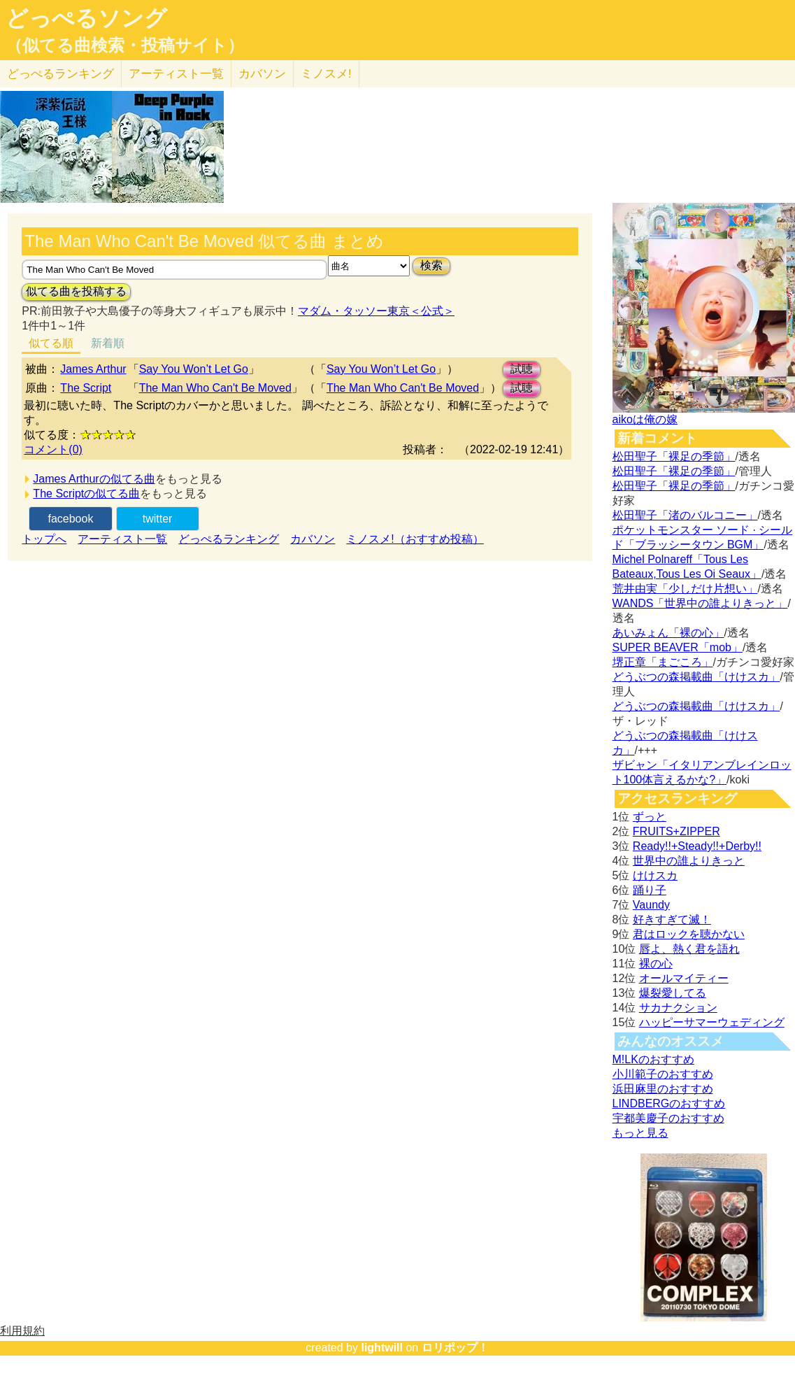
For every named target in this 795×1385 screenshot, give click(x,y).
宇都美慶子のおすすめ (668, 1118)
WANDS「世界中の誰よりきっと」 (700, 603)
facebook (70, 519)
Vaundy (651, 905)
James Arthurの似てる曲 (94, 479)
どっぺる (60, 73)
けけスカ (655, 875)
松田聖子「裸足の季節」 (674, 456)
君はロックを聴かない (689, 934)
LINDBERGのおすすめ (669, 1103)
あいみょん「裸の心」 (668, 633)
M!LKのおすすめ (653, 1059)
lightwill (382, 1348)
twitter (158, 519)
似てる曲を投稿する (76, 291)
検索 (431, 265)
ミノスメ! (326, 73)
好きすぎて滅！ (672, 919)
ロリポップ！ (455, 1348)
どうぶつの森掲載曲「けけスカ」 (696, 677)
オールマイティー (684, 978)
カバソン (262, 73)
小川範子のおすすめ (663, 1074)
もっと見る (640, 1133)
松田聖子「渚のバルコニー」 (685, 515)
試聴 (521, 369)
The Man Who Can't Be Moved (215, 388)
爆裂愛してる (672, 993)
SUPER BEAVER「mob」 (678, 647)
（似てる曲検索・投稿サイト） (125, 45)
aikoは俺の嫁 (645, 419)
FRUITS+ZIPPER (676, 831)
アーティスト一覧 (122, 539)
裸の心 (656, 964)
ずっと (649, 817)
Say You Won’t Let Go (193, 369)
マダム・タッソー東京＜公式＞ (376, 311)
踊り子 (649, 890)
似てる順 (51, 343)
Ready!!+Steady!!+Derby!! (697, 846)
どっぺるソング (86, 18)
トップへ (44, 539)
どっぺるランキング (228, 539)
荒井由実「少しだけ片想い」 (685, 589)
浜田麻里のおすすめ (663, 1089)
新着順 (107, 343)
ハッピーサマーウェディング (712, 1022)
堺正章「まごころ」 (663, 662)
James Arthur (93, 369)
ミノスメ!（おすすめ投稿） (414, 539)
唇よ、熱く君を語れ (689, 949)
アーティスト (176, 73)
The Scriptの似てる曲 (86, 493)
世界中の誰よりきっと (689, 861)
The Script (85, 388)
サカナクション (678, 1008)
